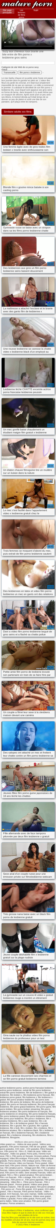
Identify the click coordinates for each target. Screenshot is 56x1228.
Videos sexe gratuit (42, 1196)
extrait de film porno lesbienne (37, 1090)
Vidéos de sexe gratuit (27, 1144)
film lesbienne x (29, 1097)
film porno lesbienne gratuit (12, 1116)
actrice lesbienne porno (11, 1088)
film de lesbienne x (34, 1092)
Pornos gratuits (23, 1184)
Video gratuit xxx (8, 1144)
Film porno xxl (8, 1189)
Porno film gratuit (24, 1189)
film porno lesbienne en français (33, 1111)
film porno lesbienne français (42, 1114)
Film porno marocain (18, 1146)
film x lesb (14, 1128)
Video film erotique (18, 1158)
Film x (8, 1156)
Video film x (16, 1182)
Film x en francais (8, 1177)
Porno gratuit (41, 1163)
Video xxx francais (25, 1163)
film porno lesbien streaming (27, 1109)
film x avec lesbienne (28, 1121)
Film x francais (14, 1191)
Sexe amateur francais (35, 1172)
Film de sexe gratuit (26, 1187)
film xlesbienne (39, 1135)
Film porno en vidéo (14, 1172)
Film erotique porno (31, 1161)
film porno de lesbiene (20, 1102)
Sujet (35, 10)
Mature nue (34, 1165)
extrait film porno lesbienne (12, 1092)
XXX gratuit (38, 1189)
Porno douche (14, 1161)
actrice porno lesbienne (11, 1090)
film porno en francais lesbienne (22, 1104)
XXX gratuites (32, 1149)
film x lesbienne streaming (19, 1135)
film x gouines (29, 1125)
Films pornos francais (32, 1191)
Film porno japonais (34, 1180)
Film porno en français (22, 1156)
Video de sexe (33, 1151)
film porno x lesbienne (30, 72)
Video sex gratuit (8, 1196)
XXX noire (20, 1149)
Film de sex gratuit (38, 1146)
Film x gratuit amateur (24, 1175)
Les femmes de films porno (21, 13)
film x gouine (16, 1125)
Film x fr (22, 1151)
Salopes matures (8, 1187)
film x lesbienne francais (22, 1133)
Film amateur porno (14, 1168)
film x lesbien (27, 1128)
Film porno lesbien (44, 1175)
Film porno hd (11, 1151)
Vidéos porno (36, 1170)
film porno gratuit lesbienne (22, 1107)
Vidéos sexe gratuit (39, 1184)
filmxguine (15, 1137)
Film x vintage (24, 1177)
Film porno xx (17, 1180)
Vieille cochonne (45, 1194)
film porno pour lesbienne (11, 1118)
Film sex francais (8, 1163)
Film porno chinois (18, 1165)
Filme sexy (46, 1161)
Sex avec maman (28, 1194)
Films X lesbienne (27, 4)
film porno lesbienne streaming (40, 1116)
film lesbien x (16, 1095)
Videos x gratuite (8, 1198)
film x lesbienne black (28, 1130)
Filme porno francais (33, 1182)
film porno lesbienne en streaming (26, 1112)
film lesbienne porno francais (36, 1095)
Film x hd (36, 1177)
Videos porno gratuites (19, 1170)
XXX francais (13, 1194)
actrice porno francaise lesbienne (38, 1088)
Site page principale (7, 11)
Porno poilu (32, 1154)
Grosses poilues (41, 1156)
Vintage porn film (32, 1168)
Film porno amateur (46, 1187)
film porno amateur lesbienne (20, 1100)
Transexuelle (10, 72)
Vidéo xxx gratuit (18, 1154)
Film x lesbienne (24, 1196)
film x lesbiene (40, 1128)
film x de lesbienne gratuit (22, 1123)
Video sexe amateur (22, 1201)
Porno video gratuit (25, 1198)
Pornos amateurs (17, 1203)
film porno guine (43, 1107)
